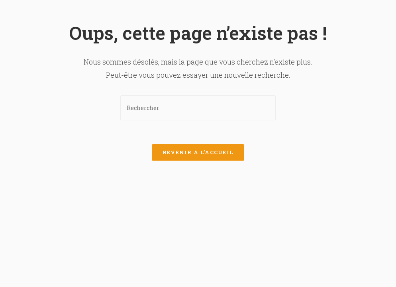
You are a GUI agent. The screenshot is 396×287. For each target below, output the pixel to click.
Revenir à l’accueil (198, 152)
